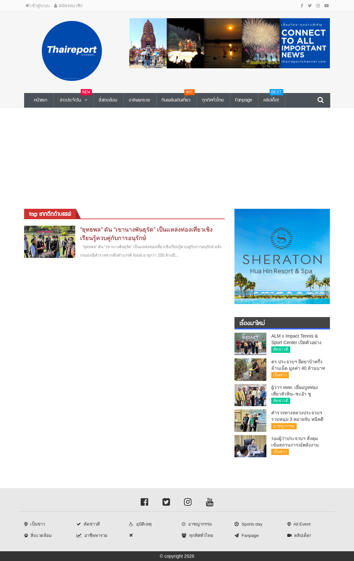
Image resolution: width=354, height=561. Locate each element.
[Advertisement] (177, 156)
